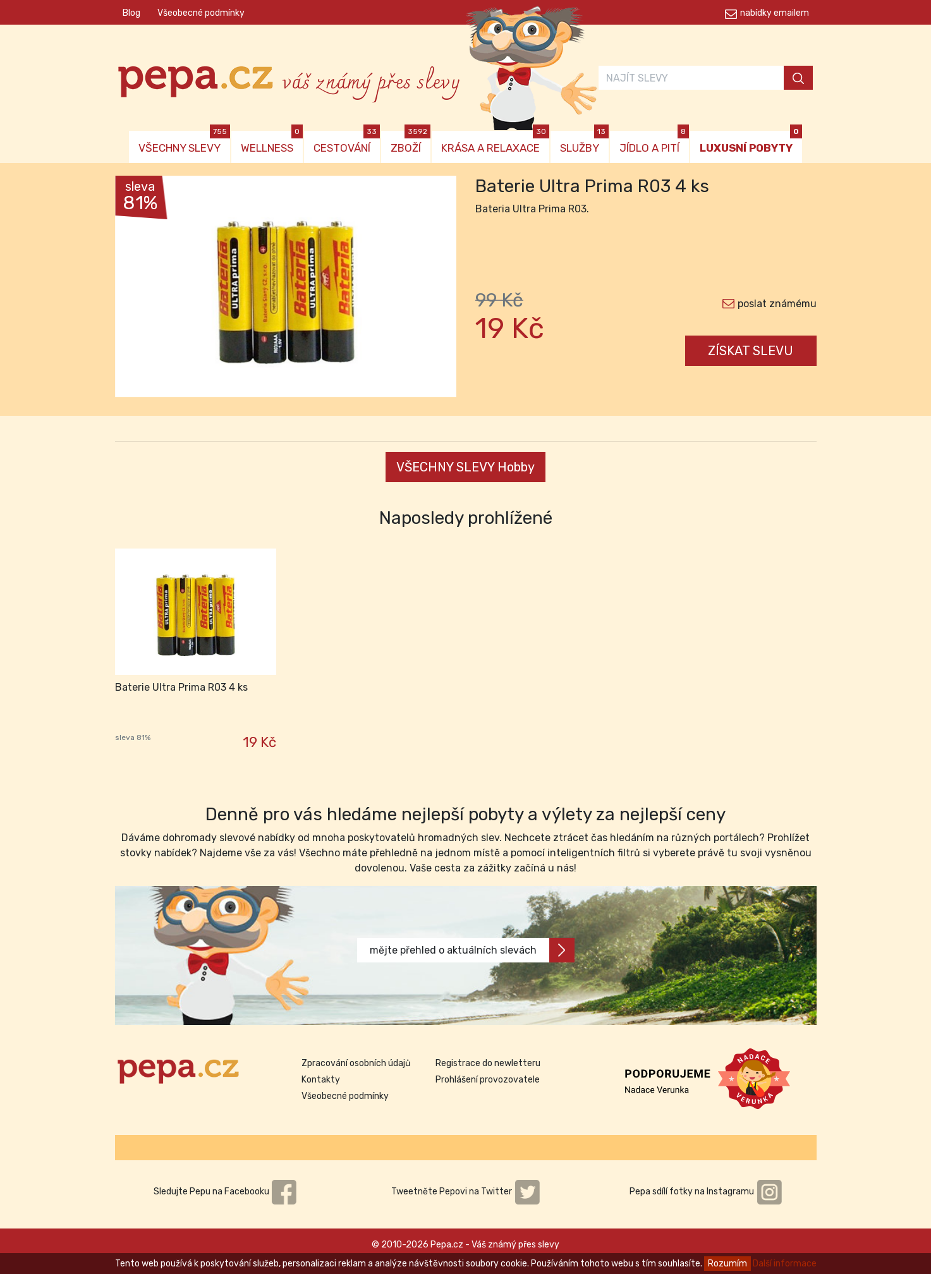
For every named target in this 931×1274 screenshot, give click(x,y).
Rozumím (727, 1263)
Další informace (785, 1263)
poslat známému (777, 304)
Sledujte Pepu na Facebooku (226, 1191)
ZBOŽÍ (410, 142)
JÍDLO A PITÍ (654, 142)
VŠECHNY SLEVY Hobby (465, 467)
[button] (140, 289)
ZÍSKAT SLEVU (750, 350)
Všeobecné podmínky (201, 13)
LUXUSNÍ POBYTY (751, 142)
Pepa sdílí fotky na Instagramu (706, 1191)
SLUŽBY (584, 142)
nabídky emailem (774, 13)
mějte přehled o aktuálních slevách (472, 950)
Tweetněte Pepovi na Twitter (465, 1191)
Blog (131, 13)
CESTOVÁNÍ (346, 142)
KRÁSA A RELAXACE (495, 142)
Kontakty (320, 1079)
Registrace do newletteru (487, 1063)
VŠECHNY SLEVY (184, 142)
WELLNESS (272, 142)
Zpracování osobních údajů (355, 1063)
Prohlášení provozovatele (487, 1079)
